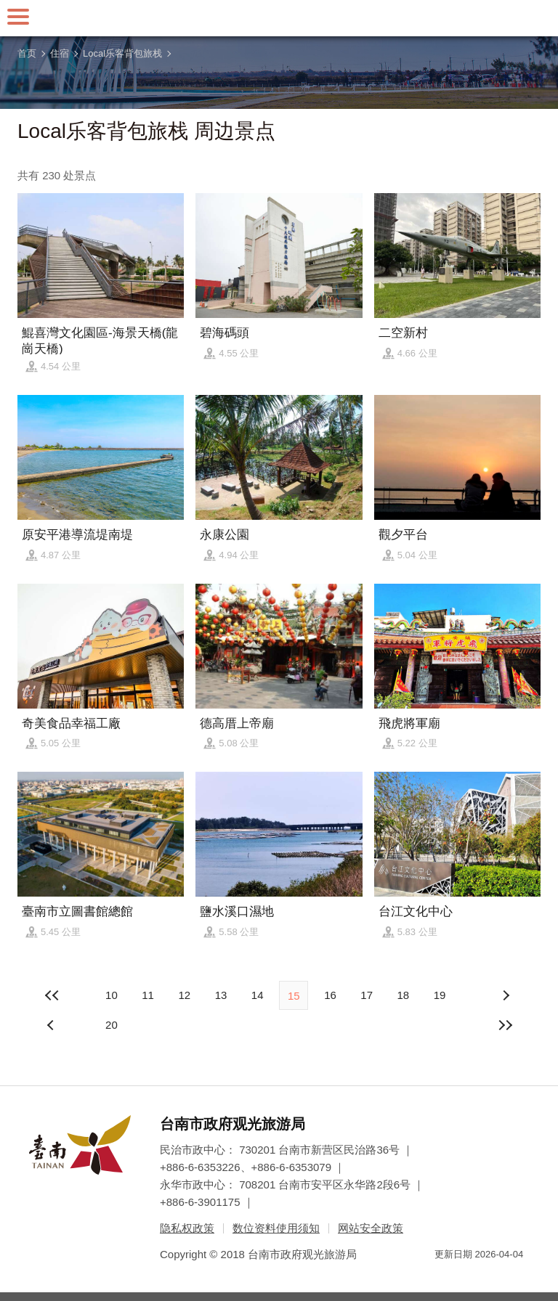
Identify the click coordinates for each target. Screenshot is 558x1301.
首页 (26, 53)
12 (184, 995)
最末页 (505, 1025)
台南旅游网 (279, 18)
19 (440, 995)
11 (148, 995)
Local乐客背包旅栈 (122, 53)
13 (221, 995)
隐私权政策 (187, 1228)
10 (111, 995)
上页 (505, 995)
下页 (52, 1025)
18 (403, 995)
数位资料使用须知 (276, 1228)
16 (330, 995)
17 (366, 995)
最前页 (52, 995)
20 (111, 1025)
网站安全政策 (370, 1228)
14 (257, 995)
